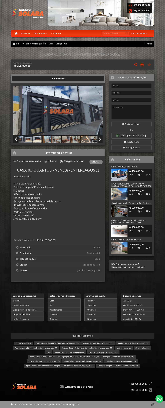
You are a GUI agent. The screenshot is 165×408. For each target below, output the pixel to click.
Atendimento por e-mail (76, 386)
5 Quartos (91, 319)
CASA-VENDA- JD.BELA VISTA (124, 166)
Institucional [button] (39, 33)
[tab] (21, 78)
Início (17, 43)
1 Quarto (90, 300)
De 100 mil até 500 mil (133, 309)
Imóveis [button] (24, 33)
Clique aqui (116, 267)
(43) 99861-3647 (141, 5)
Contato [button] (55, 33)
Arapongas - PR (39, 43)
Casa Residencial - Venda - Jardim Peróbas (130, 203)
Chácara (53, 314)
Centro (16, 300)
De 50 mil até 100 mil (132, 305)
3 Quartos (91, 309)
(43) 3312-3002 (141, 10)
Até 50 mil (127, 300)
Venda (26, 43)
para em (57, 343)
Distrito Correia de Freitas (24, 309)
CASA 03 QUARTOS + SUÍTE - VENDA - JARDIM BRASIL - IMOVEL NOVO (128, 221)
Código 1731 (61, 43)
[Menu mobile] (16, 33)
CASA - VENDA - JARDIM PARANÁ (126, 239)
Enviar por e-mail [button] (131, 124)
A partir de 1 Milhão (132, 319)
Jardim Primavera (21, 319)
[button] (20, 110)
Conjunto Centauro (22, 314)
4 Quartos (91, 314)
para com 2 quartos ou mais (118, 357)
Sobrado (53, 319)
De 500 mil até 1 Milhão (134, 314)
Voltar (148, 43)
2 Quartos (91, 305)
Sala (51, 305)
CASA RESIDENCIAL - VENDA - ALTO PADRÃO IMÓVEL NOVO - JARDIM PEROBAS (131, 184)
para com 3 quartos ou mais (44, 361)
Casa (50, 43)
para (23, 343)
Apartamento (56, 309)
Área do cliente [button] (138, 33)
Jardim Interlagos (21, 305)
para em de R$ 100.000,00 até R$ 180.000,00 (64, 357)
